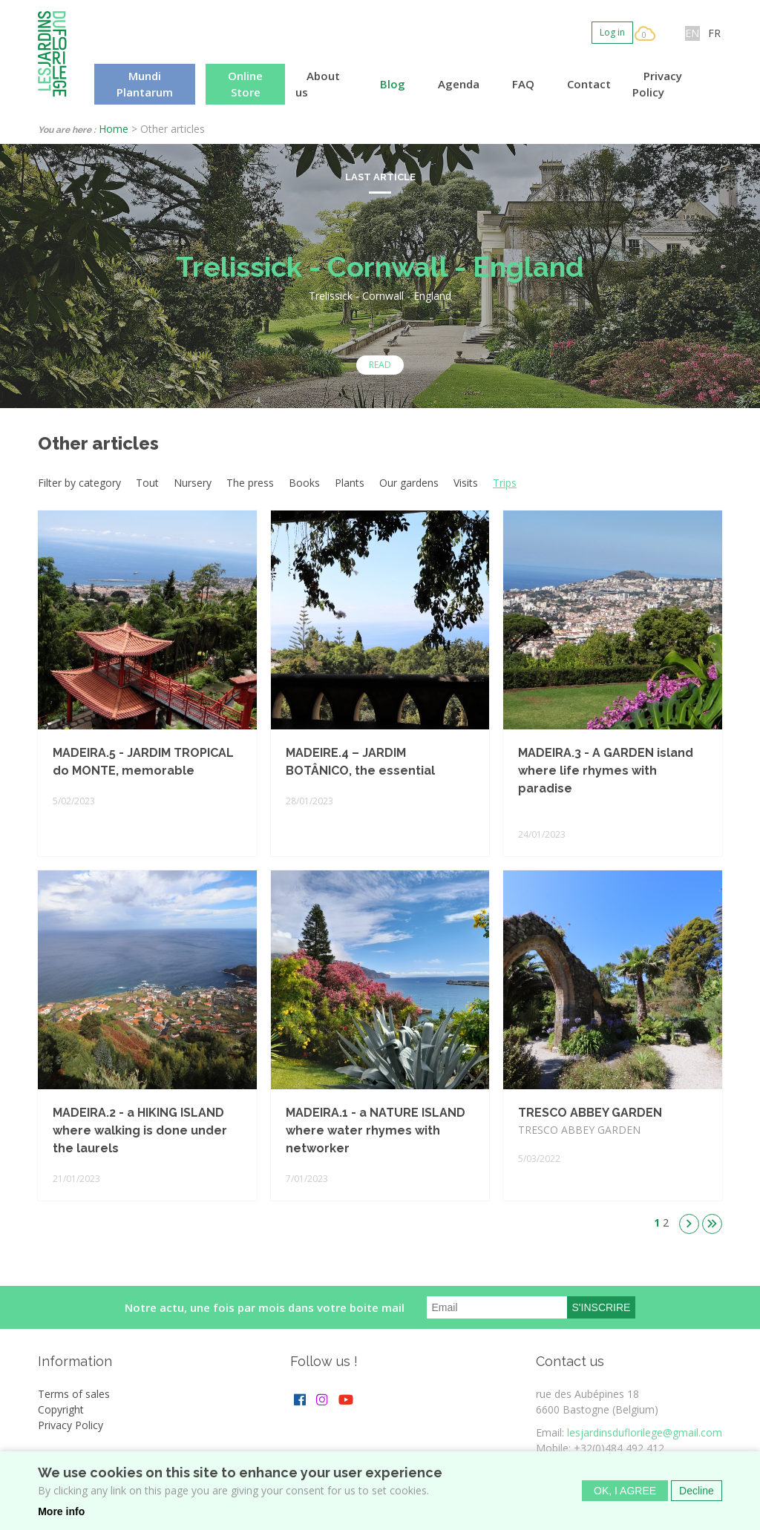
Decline (696, 1494)
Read (380, 364)
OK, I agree (625, 1494)
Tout (147, 483)
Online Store (245, 84)
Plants (349, 483)
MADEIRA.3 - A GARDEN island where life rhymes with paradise (605, 770)
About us (317, 84)
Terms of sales (74, 1394)
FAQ (523, 83)
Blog (392, 83)
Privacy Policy (657, 84)
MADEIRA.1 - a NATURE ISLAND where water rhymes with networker (375, 1130)
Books (304, 483)
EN (692, 33)
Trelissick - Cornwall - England (380, 266)
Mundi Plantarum (145, 84)
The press (250, 483)
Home (113, 129)
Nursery (193, 483)
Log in (612, 32)
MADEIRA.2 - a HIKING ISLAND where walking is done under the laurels (140, 1130)
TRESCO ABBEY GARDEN (590, 1113)
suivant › (689, 1224)
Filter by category (79, 483)
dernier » (712, 1224)
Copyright (61, 1409)
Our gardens (409, 483)
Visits (465, 483)
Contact (589, 83)
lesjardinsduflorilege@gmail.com (644, 1432)
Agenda (458, 83)
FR (714, 33)
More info (61, 1515)
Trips (505, 483)
